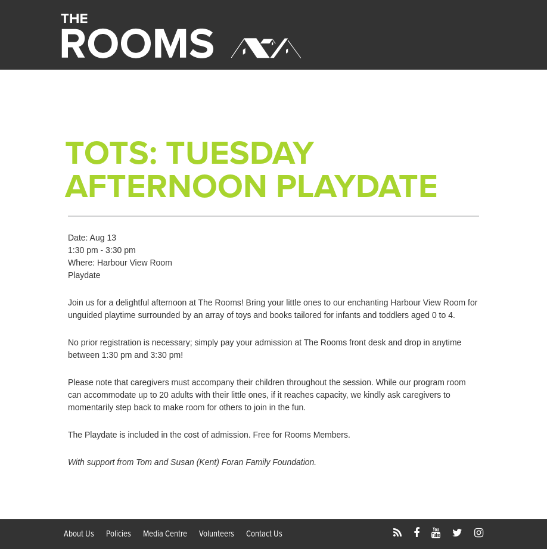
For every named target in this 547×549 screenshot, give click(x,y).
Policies (118, 534)
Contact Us (264, 534)
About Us (79, 534)
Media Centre (165, 534)
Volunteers (216, 534)
